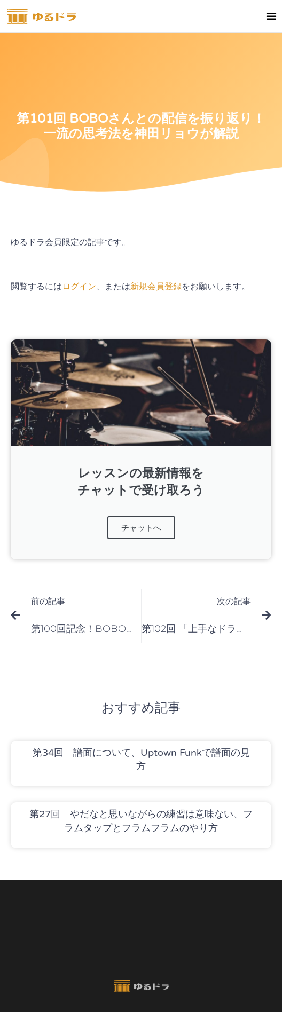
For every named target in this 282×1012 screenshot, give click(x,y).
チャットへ (141, 527)
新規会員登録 (156, 286)
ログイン (79, 286)
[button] (271, 16)
